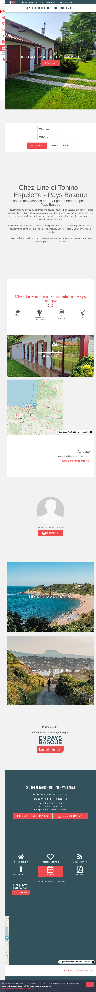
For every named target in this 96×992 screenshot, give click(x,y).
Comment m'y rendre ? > (76, 461)
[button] (62, 146)
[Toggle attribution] (91, 432)
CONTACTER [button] (52, 533)
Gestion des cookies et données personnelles (18, 989)
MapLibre (85, 432)
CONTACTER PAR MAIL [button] (72, 816)
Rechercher (38, 145)
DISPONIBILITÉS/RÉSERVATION (34, 816)
